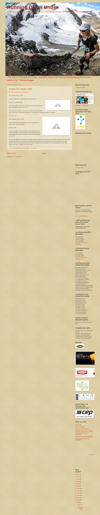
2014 (78, 490)
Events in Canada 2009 (20, 88)
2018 (78, 481)
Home (44, 153)
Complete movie (79, 167)
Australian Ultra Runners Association (84, 436)
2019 (78, 479)
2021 (78, 474)
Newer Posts (11, 153)
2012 (78, 495)
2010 (78, 499)
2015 (78, 488)
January (80, 504)
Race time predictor (80, 426)
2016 (78, 486)
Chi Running (78, 424)
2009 (78, 502)
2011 (78, 497)
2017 (78, 483)
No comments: (34, 148)
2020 (78, 476)
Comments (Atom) (18, 156)
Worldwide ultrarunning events (82, 429)
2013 (78, 493)
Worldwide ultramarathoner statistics (84, 431)
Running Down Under (32, 7)
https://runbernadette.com (81, 216)
